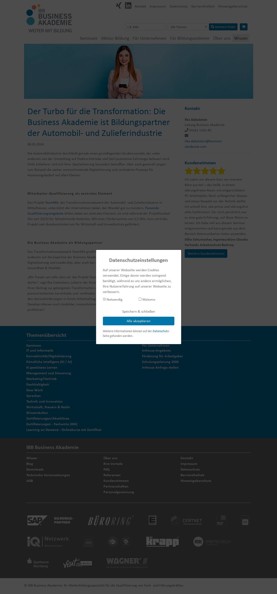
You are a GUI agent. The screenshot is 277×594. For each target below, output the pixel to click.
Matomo (147, 299)
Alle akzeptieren (138, 321)
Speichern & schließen (138, 311)
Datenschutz (161, 331)
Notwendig (113, 299)
